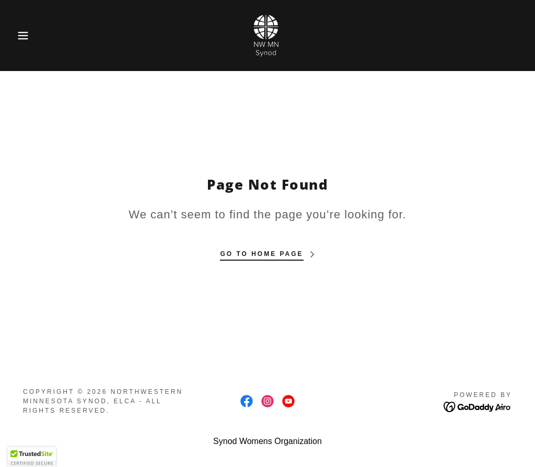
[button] (27, 35)
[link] (267, 34)
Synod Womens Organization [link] (267, 441)
